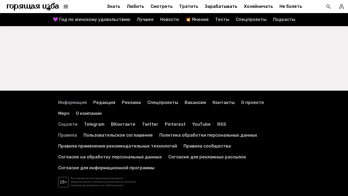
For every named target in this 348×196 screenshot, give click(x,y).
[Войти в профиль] (341, 6)
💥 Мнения (197, 19)
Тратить (188, 6)
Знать (113, 6)
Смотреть (162, 6)
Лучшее (145, 19)
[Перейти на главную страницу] (33, 6)
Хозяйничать (258, 6)
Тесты (222, 19)
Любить (135, 6)
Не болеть (290, 6)
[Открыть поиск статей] (328, 6)
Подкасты (284, 19)
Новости (169, 19)
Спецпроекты (251, 19)
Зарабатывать (221, 6)
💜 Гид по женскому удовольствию (91, 19)
